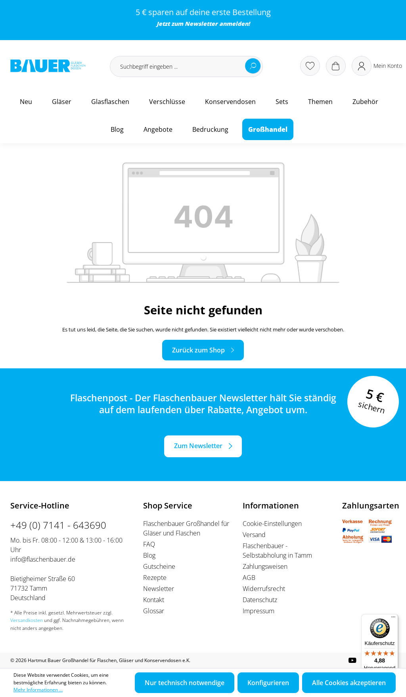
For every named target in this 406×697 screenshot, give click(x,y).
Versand (254, 534)
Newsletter (201, 23)
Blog (149, 555)
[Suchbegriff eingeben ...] (186, 66)
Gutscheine (159, 566)
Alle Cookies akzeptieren (349, 682)
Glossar (153, 611)
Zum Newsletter (198, 445)
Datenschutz (260, 599)
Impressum (258, 611)
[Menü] (393, 619)
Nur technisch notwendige (184, 682)
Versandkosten (26, 620)
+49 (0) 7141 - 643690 (58, 524)
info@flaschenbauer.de (42, 559)
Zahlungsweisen (265, 566)
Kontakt (153, 599)
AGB (249, 577)
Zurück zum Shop (198, 350)
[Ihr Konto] (377, 66)
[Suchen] (253, 66)
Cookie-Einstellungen (272, 523)
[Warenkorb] (336, 66)
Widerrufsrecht (264, 588)
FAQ (149, 544)
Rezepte (155, 577)
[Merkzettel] (310, 66)
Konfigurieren (268, 682)
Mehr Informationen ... (38, 689)
